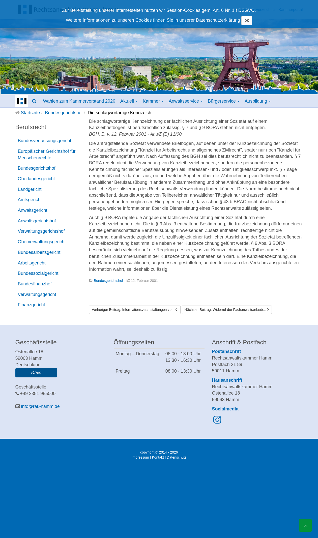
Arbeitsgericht (32, 262)
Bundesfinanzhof (35, 283)
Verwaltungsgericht (37, 294)
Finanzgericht (31, 304)
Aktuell (129, 101)
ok (247, 20)
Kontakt (158, 457)
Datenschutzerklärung (218, 20)
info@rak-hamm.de (40, 406)
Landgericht (30, 189)
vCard (36, 372)
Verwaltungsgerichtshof (41, 231)
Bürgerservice (224, 101)
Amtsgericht (30, 199)
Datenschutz (176, 457)
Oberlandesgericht (36, 178)
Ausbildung (258, 101)
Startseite (30, 112)
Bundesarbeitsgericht (39, 252)
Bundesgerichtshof (64, 112)
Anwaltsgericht (32, 210)
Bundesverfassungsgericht (44, 140)
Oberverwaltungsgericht (42, 241)
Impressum (140, 457)
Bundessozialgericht (38, 273)
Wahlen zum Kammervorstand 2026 (79, 101)
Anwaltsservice (186, 101)
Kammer (153, 101)
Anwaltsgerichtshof (37, 220)
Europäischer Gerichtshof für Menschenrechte (47, 154)
